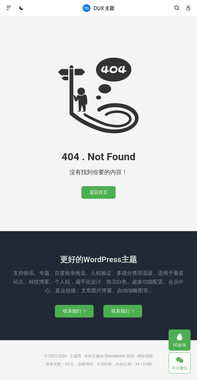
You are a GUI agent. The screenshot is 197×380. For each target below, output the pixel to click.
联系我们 (74, 311)
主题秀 (98, 8)
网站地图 (145, 356)
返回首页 (98, 192)
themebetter (115, 356)
